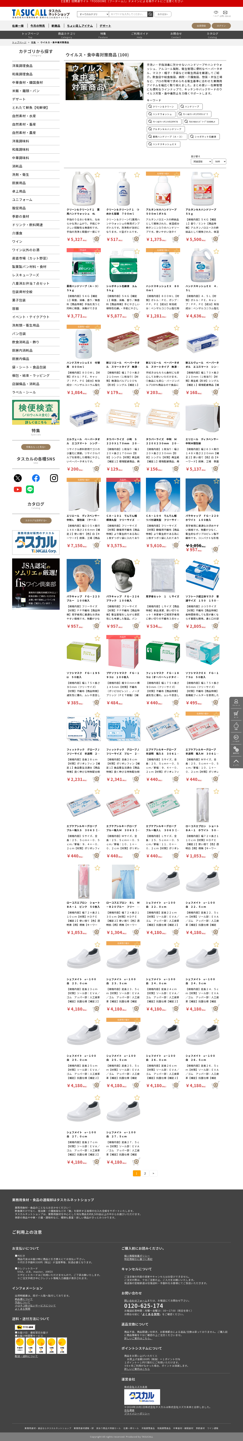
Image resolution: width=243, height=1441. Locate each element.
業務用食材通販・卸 (84, 1428)
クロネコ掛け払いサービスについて (35, 1305)
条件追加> (163, 14)
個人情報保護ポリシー (137, 1255)
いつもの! (236, 741)
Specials (36, 434)
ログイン (221, 25)
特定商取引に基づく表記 (138, 1259)
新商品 (56, 26)
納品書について (24, 1299)
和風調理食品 (164, 1428)
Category (35, 55)
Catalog (35, 508)
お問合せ (176, 33)
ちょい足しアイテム (80, 26)
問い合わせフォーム (135, 1300)
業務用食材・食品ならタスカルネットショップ (48, 1428)
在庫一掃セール (131, 1428)
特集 (103, 33)
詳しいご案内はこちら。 (138, 1338)
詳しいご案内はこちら (137, 1369)
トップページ (30, 33)
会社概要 (129, 1410)
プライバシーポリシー (137, 1413)
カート (236, 717)
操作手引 (236, 753)
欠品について (22, 1302)
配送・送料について (26, 1356)
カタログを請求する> (36, 520)
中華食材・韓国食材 (183, 1428)
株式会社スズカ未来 (135, 1387)
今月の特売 (37, 26)
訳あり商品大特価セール (108, 1428)
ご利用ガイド (139, 33)
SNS (35, 462)
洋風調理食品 (148, 1428)
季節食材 (200, 1428)
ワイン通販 (212, 1428)
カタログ (212, 33)
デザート (105, 26)
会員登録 (201, 25)
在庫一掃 (18, 26)
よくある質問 (22, 1308)
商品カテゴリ (67, 33)
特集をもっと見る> (35, 447)
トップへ (236, 765)
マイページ (236, 705)
